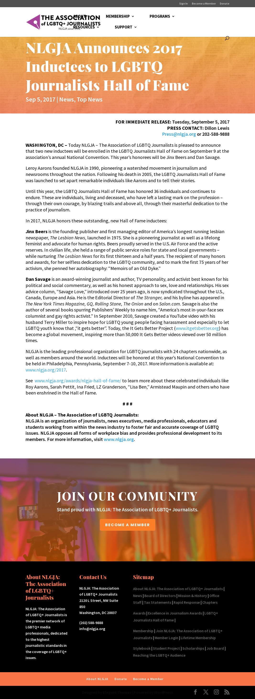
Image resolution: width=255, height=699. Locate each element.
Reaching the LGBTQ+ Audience (159, 655)
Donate (224, 3)
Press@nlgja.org (179, 134)
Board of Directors (160, 595)
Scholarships (193, 648)
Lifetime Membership (198, 637)
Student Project (166, 648)
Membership (143, 630)
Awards (139, 613)
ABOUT (79, 17)
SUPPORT (123, 27)
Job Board (215, 648)
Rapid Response (187, 602)
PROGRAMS (160, 17)
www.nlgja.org (119, 439)
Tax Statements (157, 602)
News (66, 99)
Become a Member (204, 3)
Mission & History (192, 595)
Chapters (209, 602)
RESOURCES (84, 27)
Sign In (183, 3)
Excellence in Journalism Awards (175, 613)
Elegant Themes (117, 692)
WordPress (163, 692)
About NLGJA (97, 679)
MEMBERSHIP (118, 17)
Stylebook (142, 648)
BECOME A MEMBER (127, 525)
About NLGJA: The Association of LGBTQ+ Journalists (178, 588)
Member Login (166, 637)
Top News (90, 99)
